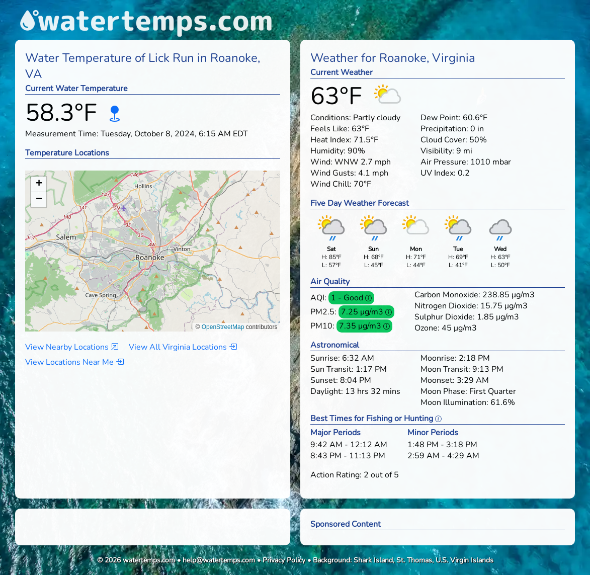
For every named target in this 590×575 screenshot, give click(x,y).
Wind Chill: (331, 184)
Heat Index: (331, 139)
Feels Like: (330, 128)
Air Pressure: (444, 162)
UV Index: (438, 173)
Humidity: (328, 150)
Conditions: (330, 117)
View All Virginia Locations (183, 347)
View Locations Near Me (74, 362)
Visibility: (437, 150)
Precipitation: (444, 128)
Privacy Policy (284, 560)
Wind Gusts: (333, 173)
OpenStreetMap (223, 327)
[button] (152, 241)
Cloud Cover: (443, 139)
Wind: (321, 162)
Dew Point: (440, 117)
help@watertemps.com (219, 560)
